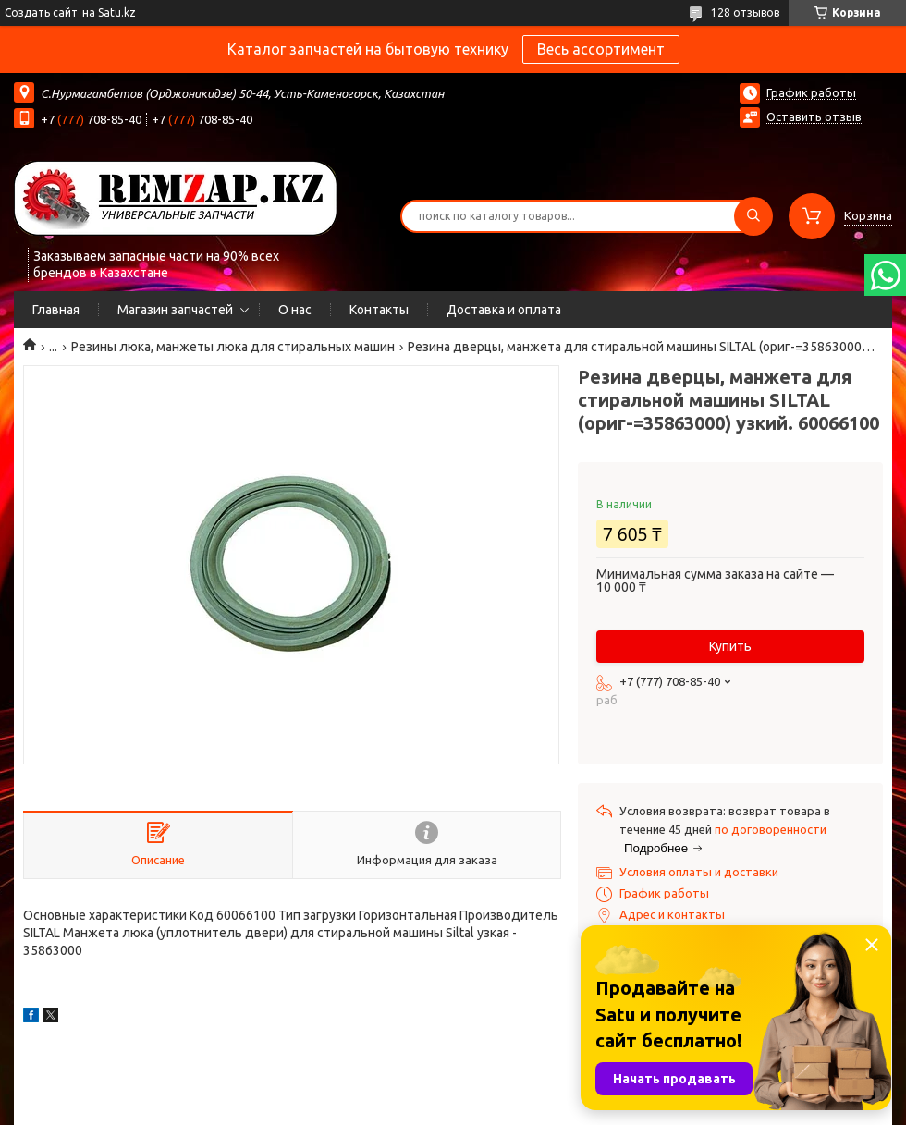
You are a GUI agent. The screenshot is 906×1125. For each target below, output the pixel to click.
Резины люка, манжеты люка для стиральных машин (233, 346)
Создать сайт (41, 12)
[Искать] (753, 216)
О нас (295, 309)
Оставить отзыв (814, 116)
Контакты (379, 309)
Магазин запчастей (175, 309)
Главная (56, 309)
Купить (730, 646)
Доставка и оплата (504, 309)
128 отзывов (745, 12)
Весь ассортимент (601, 49)
